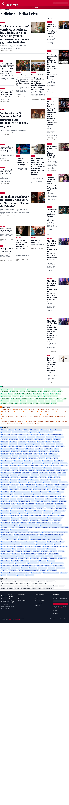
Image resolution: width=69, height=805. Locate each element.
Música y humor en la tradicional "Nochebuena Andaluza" (52, 28)
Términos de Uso (38, 603)
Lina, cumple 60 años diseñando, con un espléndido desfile (6, 249)
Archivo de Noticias (22, 600)
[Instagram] (6, 608)
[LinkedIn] (8, 608)
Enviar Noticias (55, 613)
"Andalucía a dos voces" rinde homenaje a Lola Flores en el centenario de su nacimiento (7, 149)
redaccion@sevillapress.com (14, 619)
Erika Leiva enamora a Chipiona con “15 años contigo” (22, 161)
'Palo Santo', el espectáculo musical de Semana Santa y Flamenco (52, 215)
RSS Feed (20, 602)
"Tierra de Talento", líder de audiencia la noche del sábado (6, 230)
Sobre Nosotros (38, 597)
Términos (61, 618)
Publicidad (55, 610)
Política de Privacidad (39, 600)
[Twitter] (3, 608)
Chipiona (31, 7)
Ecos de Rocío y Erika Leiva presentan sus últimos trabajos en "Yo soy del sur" (52, 152)
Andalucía (37, 7)
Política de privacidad (61, 607)
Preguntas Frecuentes (57, 611)
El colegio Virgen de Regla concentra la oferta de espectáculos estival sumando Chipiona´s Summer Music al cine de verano (52, 113)
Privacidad (52, 618)
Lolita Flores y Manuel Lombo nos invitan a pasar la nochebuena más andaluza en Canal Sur (23, 80)
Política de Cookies (39, 602)
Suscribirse (60, 603)
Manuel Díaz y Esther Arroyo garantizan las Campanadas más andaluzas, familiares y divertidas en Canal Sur (52, 250)
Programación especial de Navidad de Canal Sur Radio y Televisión (7, 92)
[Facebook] (1, 608)
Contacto (37, 607)
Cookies (57, 618)
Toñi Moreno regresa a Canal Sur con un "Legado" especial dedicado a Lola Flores (22, 245)
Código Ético (38, 598)
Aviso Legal (37, 605)
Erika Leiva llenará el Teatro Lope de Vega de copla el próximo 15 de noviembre (52, 364)
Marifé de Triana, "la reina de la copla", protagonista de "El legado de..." (6, 172)
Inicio (1, 9)
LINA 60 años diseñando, (36, 241)
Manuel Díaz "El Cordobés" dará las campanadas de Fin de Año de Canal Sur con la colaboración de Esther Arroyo (52, 330)
